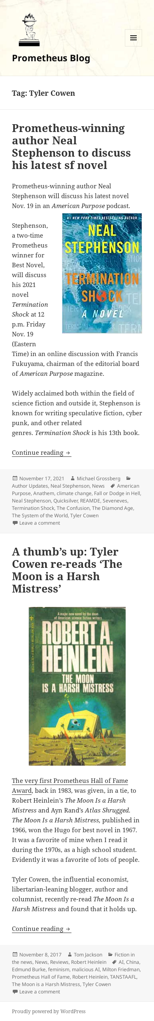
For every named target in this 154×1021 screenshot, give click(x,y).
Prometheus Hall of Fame (41, 976)
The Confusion (73, 508)
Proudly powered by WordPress (48, 1011)
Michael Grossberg (98, 478)
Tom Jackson (88, 954)
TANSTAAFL (123, 976)
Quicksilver (65, 500)
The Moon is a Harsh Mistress (46, 984)
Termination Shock (33, 508)
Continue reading (41, 452)
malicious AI (86, 969)
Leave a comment (39, 522)
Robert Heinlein (88, 961)
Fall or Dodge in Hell (117, 493)
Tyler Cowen (84, 515)
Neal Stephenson (70, 485)
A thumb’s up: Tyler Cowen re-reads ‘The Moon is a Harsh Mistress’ (67, 570)
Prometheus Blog (51, 57)
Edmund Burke (29, 969)
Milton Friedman (121, 969)
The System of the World (40, 515)
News (98, 485)
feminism (58, 969)
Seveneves (115, 500)
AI (121, 961)
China (132, 961)
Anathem (43, 493)
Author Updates (30, 485)
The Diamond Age (112, 508)
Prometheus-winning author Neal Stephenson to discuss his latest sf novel (71, 146)
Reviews (59, 961)
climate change (74, 493)
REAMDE (90, 500)
